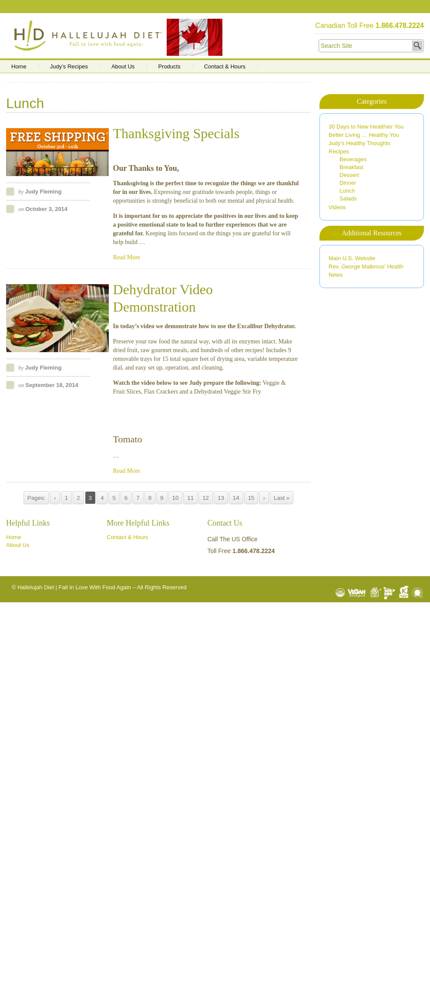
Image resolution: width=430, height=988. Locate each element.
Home (19, 67)
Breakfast (351, 167)
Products (169, 67)
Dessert (349, 175)
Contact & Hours (224, 67)
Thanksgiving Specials (176, 133)
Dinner (347, 183)
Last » (281, 498)
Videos (337, 207)
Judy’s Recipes (69, 67)
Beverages (352, 159)
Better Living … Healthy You (364, 135)
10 (175, 498)
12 (205, 498)
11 (190, 498)
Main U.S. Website (352, 258)
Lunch (347, 190)
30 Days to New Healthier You (366, 126)
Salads (348, 198)
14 (236, 498)
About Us (122, 67)
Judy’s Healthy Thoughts (359, 143)
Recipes (339, 151)
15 (251, 498)
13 (221, 498)
